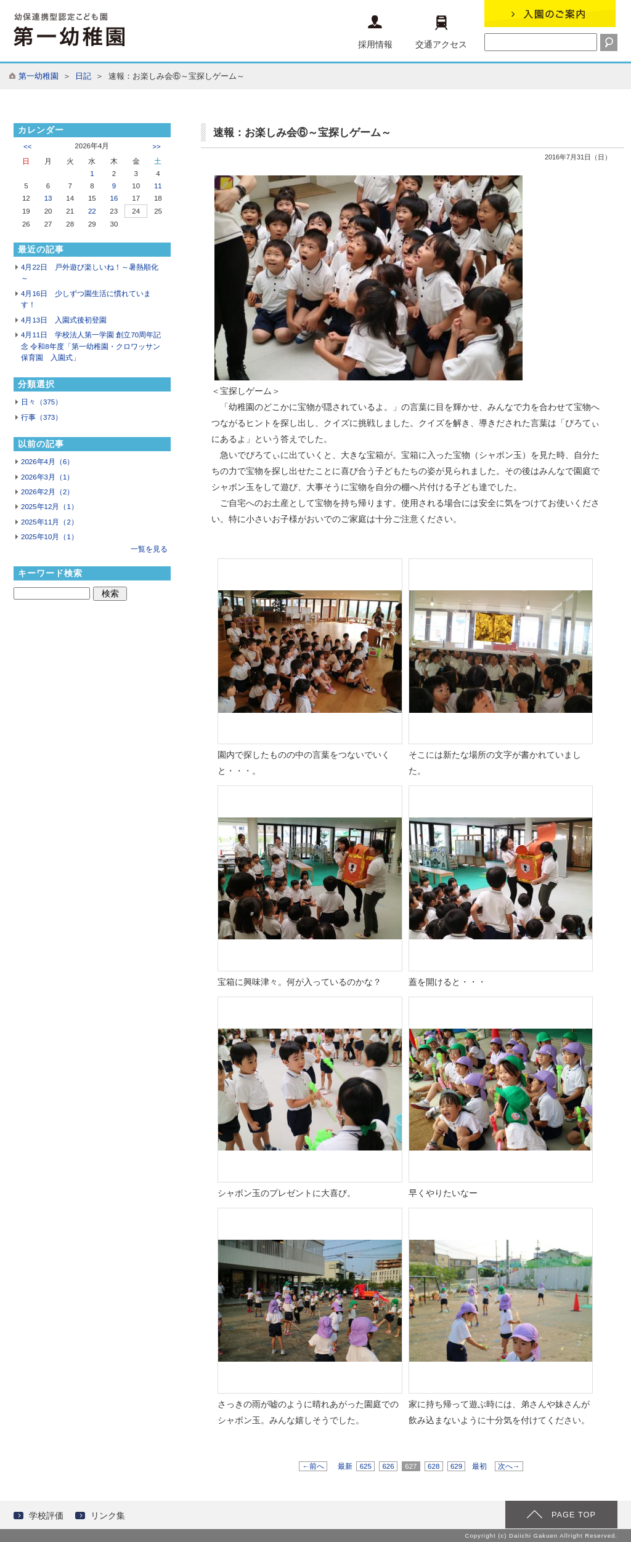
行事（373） (41, 417)
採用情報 (375, 32)
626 (388, 1466)
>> (156, 146)
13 (48, 198)
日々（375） (41, 402)
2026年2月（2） (47, 492)
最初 (479, 1466)
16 (114, 198)
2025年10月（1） (49, 536)
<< (27, 146)
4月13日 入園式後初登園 (64, 320)
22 (92, 211)
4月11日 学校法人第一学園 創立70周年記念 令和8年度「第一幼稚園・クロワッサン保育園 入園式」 (91, 346)
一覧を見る (149, 549)
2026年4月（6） (47, 461)
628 (434, 1466)
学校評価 (46, 1515)
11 (158, 186)
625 (365, 1466)
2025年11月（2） (49, 522)
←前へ (313, 1466)
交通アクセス (441, 32)
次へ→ (509, 1466)
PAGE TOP (574, 1514)
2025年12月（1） (49, 506)
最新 (345, 1466)
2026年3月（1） (47, 477)
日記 (83, 76)
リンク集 (108, 1515)
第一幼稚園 (38, 76)
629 (457, 1466)
